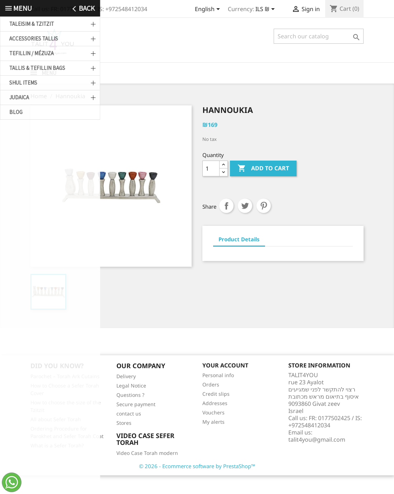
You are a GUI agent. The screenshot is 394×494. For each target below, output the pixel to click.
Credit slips (216, 412)
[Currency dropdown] (266, 9)
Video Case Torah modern (147, 471)
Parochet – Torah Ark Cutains (65, 394)
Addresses (214, 421)
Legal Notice (131, 404)
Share (226, 224)
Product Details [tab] (239, 257)
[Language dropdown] (208, 9)
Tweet (245, 224)
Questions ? (130, 413)
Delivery (126, 394)
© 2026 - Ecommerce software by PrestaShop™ (197, 484)
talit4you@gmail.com (316, 458)
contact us (128, 432)
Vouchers (213, 431)
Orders (210, 403)
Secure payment (135, 422)
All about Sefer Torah (55, 437)
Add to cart (263, 187)
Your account (225, 384)
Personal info (218, 393)
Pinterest (263, 224)
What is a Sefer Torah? (57, 464)
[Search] (319, 36)
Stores (123, 441)
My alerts (213, 440)
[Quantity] (211, 187)
